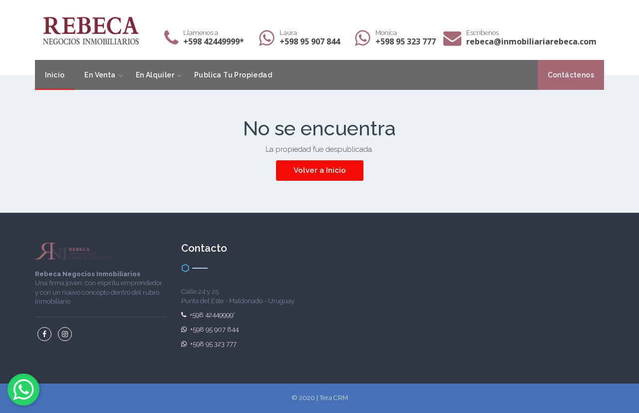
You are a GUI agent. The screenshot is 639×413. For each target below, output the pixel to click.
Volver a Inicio (320, 170)
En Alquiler (155, 75)
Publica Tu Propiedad (233, 75)
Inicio (54, 75)
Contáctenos (571, 75)
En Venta (99, 75)
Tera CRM (334, 398)
